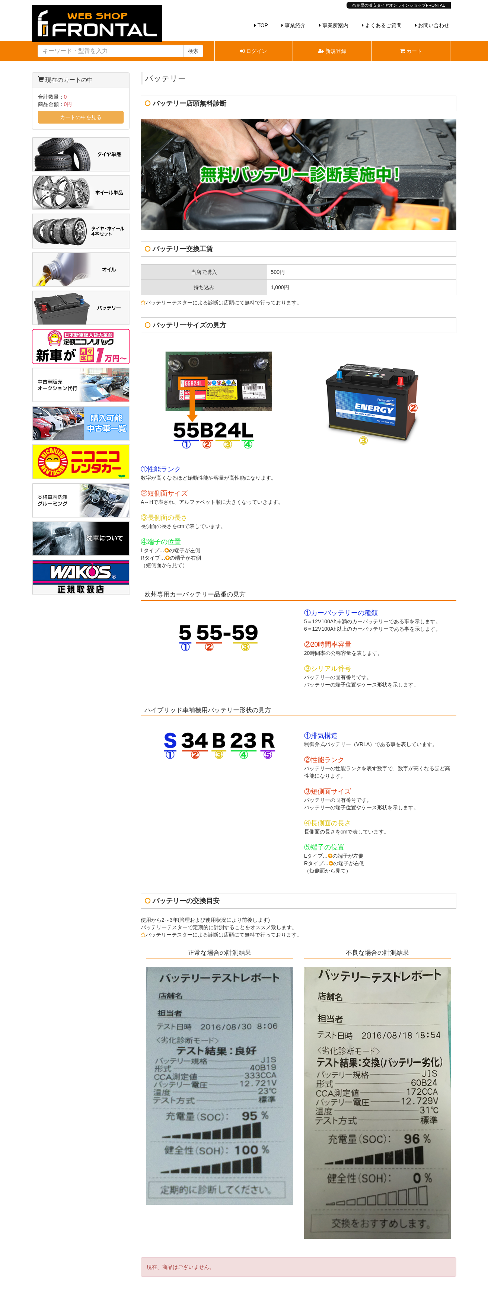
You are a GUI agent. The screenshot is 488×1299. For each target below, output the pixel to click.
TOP (261, 25)
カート (411, 51)
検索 (193, 51)
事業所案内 (333, 25)
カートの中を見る (81, 117)
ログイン (253, 51)
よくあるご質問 (382, 25)
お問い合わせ (432, 25)
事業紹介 (293, 25)
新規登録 (332, 51)
